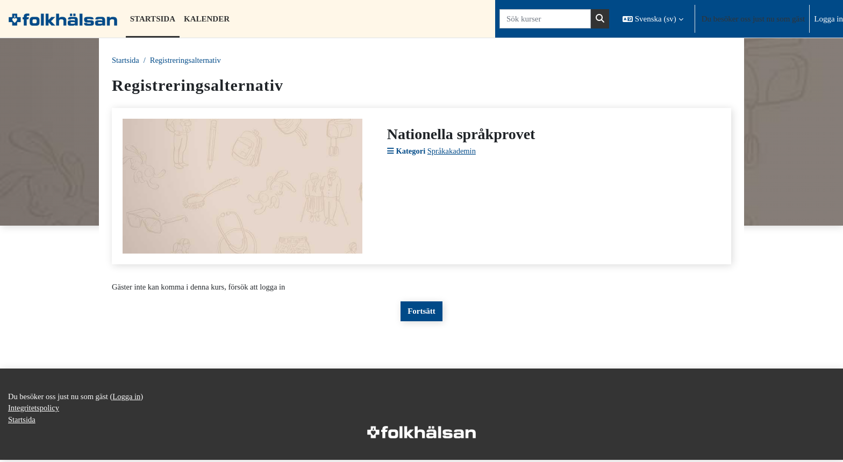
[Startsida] (63, 18)
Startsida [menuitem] (152, 19)
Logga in (828, 19)
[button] (652, 19)
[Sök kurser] (545, 19)
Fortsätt (421, 312)
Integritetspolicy (34, 410)
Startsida (126, 60)
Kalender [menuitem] (207, 19)
